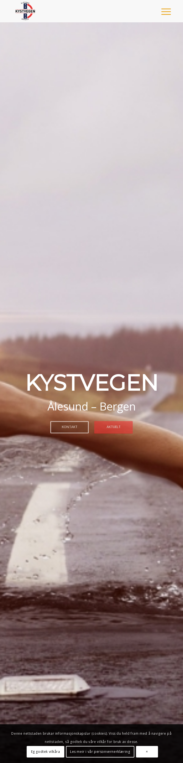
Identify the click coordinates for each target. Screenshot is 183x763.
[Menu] (162, 12)
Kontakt (69, 426)
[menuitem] (162, 12)
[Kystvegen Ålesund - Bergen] (76, 11)
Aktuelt (114, 426)
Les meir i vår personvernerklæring (100, 751)
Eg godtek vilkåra (45, 751)
